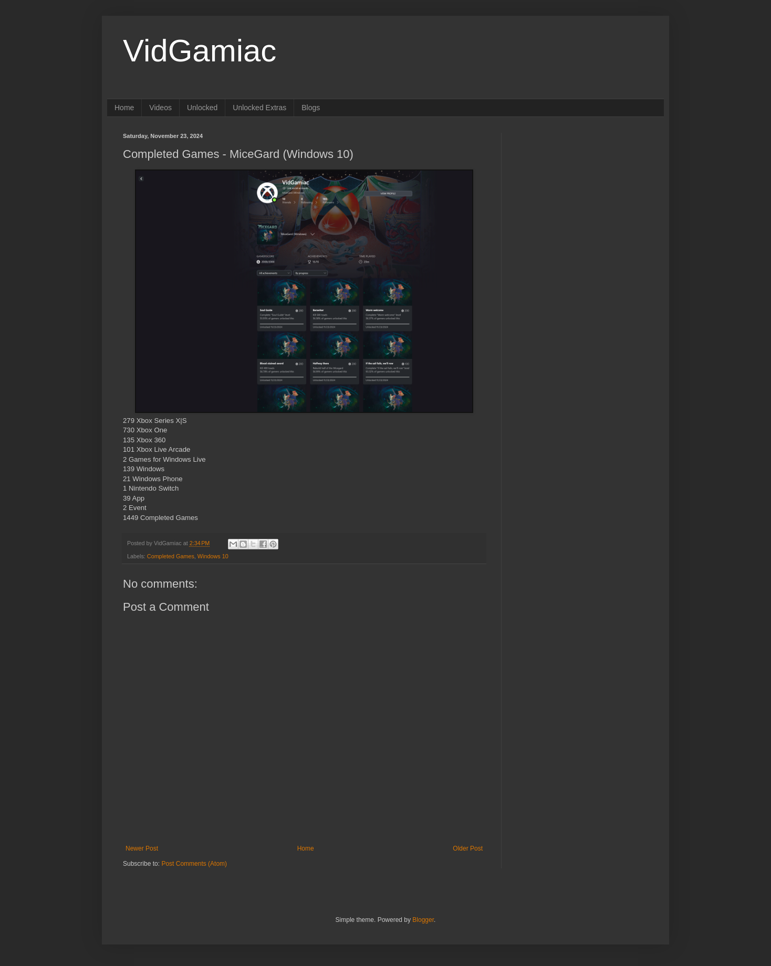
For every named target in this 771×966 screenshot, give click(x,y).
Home (124, 107)
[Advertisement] (582, 198)
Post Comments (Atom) (194, 863)
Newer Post (142, 848)
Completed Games (170, 556)
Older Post (468, 848)
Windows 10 (212, 556)
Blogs (310, 107)
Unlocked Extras (259, 107)
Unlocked (202, 107)
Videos (160, 107)
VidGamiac (199, 50)
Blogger (423, 919)
